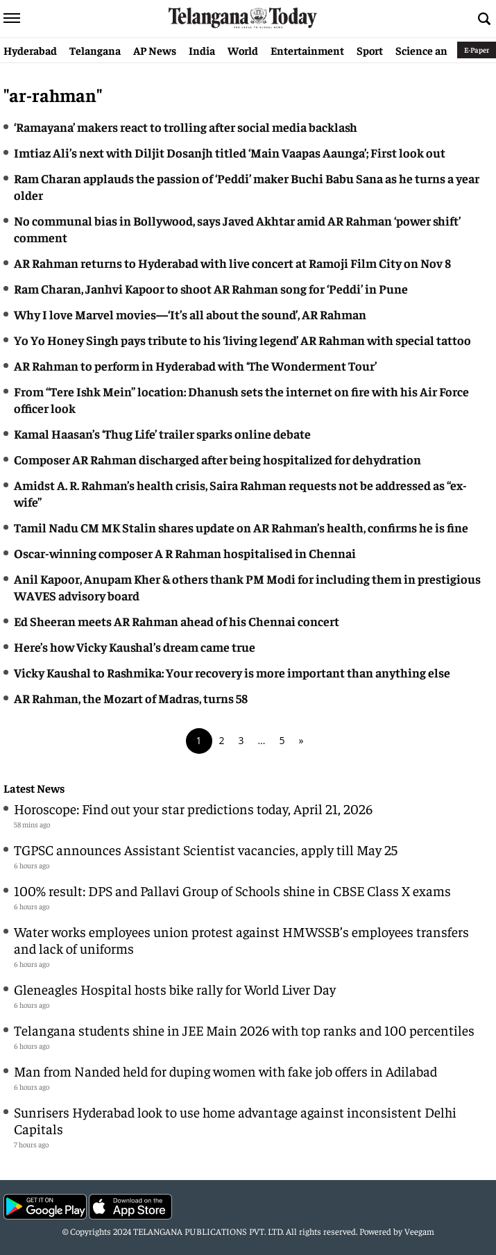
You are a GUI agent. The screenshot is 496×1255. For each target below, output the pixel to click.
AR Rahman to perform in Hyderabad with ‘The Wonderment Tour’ (195, 365)
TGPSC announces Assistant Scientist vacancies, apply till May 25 (205, 849)
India (202, 50)
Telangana (95, 50)
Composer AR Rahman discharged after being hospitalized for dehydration (217, 459)
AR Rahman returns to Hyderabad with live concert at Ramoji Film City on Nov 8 (232, 263)
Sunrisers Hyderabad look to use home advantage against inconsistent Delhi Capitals (235, 1120)
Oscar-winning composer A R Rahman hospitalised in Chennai (185, 553)
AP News (154, 50)
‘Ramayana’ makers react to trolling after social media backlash (185, 127)
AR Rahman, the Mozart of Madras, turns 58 (131, 698)
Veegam (419, 1231)
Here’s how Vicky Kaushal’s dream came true (134, 647)
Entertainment (307, 50)
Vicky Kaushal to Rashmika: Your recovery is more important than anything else (232, 672)
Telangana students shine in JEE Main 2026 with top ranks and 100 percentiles (244, 1029)
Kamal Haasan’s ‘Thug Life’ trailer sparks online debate (162, 433)
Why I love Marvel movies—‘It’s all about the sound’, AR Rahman (190, 314)
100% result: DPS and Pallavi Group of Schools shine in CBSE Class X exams (232, 890)
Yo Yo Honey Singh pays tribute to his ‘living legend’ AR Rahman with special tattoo (242, 340)
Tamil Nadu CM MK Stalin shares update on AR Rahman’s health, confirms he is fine (241, 527)
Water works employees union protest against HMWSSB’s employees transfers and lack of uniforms (241, 940)
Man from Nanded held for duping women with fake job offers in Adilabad (225, 1070)
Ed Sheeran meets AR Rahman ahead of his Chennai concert (176, 621)
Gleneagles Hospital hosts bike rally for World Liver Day (175, 988)
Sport (370, 50)
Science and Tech (437, 50)
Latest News (34, 788)
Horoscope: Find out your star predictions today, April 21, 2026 (193, 808)
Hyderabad (30, 50)
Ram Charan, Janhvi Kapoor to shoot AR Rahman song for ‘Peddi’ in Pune (211, 288)
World (243, 50)
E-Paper (476, 49)
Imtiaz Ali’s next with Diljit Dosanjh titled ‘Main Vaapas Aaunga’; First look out (229, 152)
